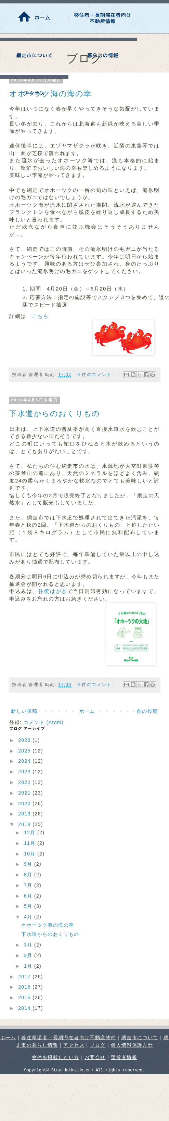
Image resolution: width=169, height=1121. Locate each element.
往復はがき (52, 591)
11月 (30, 843)
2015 (25, 997)
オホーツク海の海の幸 (47, 925)
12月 (30, 832)
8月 (29, 874)
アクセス (73, 1045)
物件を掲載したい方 (55, 1057)
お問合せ (95, 1057)
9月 (29, 864)
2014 (25, 1008)
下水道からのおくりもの (54, 413)
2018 (25, 824)
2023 (25, 771)
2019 (25, 813)
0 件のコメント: (96, 374)
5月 (29, 906)
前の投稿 (147, 711)
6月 (29, 896)
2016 (25, 987)
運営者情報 (124, 1057)
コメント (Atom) (44, 722)
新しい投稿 (24, 711)
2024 (25, 761)
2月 (29, 955)
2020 (25, 803)
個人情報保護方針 (132, 1045)
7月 (29, 885)
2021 (25, 793)
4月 (29, 916)
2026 (25, 740)
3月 (29, 945)
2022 (25, 782)
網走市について (139, 1037)
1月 (29, 966)
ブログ (97, 1045)
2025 (25, 750)
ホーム (87, 711)
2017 (25, 976)
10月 (30, 853)
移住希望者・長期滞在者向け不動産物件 (68, 1037)
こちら (40, 316)
